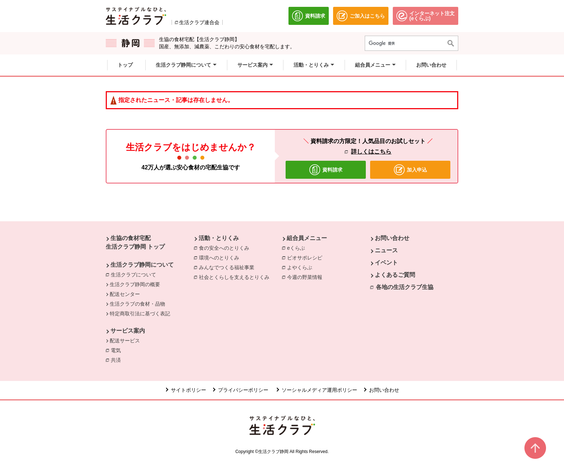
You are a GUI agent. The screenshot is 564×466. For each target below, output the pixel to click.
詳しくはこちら (371, 151)
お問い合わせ (392, 238)
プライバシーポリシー (244, 390)
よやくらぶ (301, 267)
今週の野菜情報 (306, 277)
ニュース (386, 250)
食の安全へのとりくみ (226, 247)
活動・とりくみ (219, 238)
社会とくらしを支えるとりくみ (236, 277)
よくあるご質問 (395, 275)
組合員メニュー (307, 238)
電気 (117, 350)
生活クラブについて (133, 275)
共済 (117, 359)
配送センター (125, 294)
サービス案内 (127, 331)
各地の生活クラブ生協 (404, 287)
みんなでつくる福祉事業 (228, 267)
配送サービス (125, 340)
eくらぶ (298, 247)
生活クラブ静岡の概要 (135, 284)
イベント (386, 262)
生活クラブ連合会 (199, 22)
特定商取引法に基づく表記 (140, 313)
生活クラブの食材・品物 (137, 304)
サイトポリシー (188, 390)
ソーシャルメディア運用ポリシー (319, 390)
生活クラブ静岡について (142, 265)
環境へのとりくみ (221, 257)
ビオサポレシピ (306, 257)
